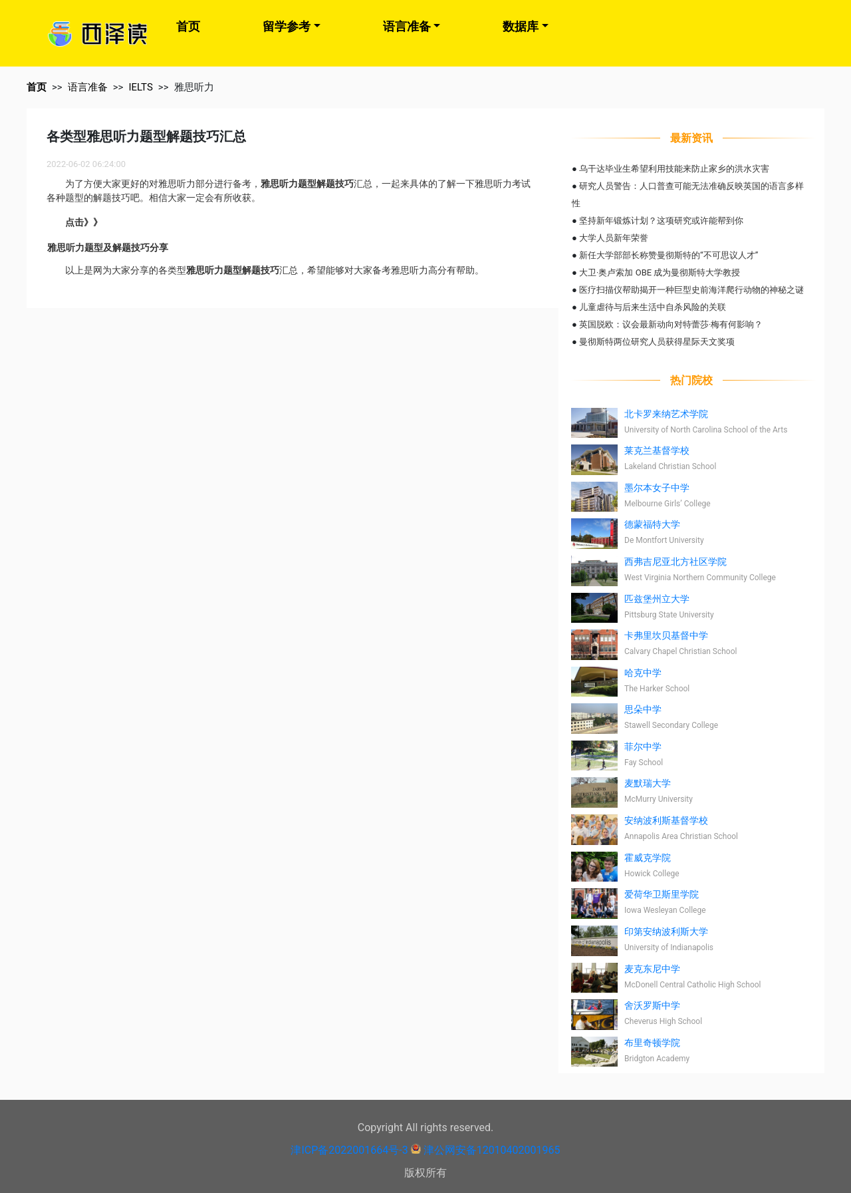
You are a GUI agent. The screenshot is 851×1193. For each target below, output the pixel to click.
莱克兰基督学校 (656, 450)
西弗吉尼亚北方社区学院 (675, 561)
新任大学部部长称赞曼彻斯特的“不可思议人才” (668, 255)
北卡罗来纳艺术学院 (666, 414)
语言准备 (407, 26)
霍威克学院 (647, 857)
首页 (188, 26)
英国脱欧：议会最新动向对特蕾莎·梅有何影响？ (671, 324)
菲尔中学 (643, 746)
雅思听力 (194, 87)
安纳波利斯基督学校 (666, 820)
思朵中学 (643, 709)
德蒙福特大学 (652, 524)
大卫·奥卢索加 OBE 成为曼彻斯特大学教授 (659, 272)
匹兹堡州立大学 (656, 599)
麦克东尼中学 (652, 968)
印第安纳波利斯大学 (666, 931)
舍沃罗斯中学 (652, 1005)
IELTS (140, 87)
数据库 (521, 26)
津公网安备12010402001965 (492, 1150)
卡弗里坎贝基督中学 (666, 635)
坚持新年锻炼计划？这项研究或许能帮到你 (661, 221)
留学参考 (286, 26)
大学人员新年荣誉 (613, 238)
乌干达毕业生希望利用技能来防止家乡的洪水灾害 (674, 169)
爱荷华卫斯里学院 (661, 894)
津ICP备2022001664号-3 (349, 1150)
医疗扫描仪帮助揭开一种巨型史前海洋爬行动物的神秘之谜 (691, 290)
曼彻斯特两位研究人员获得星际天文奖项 (657, 342)
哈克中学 (643, 672)
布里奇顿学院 (652, 1042)
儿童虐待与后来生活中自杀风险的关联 (652, 307)
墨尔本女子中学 (656, 487)
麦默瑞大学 (647, 783)
